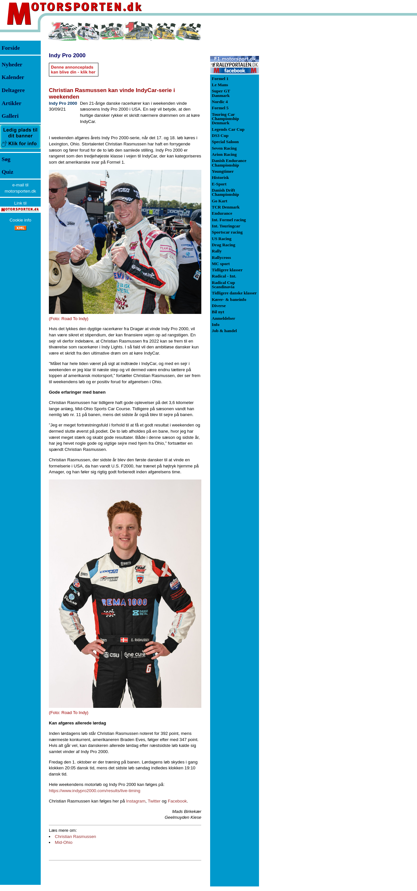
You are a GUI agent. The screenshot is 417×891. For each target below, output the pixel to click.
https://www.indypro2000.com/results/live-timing (94, 790)
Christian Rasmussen (75, 836)
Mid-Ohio (63, 842)
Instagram (135, 801)
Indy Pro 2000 (67, 55)
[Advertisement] (293, 118)
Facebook (177, 801)
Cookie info (20, 220)
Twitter (154, 801)
